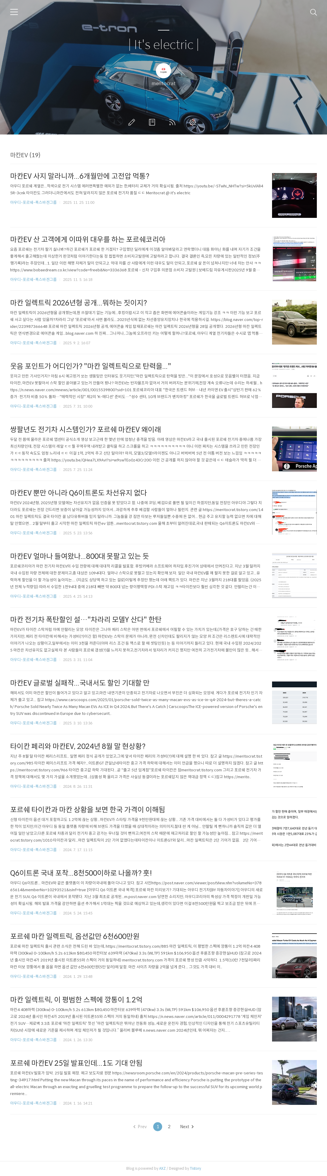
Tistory (195, 1168)
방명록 (153, 122)
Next (187, 1126)
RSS (173, 122)
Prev (140, 1126)
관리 (194, 122)
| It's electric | (163, 45)
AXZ (162, 1168)
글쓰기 (133, 122)
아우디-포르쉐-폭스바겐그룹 (33, 202)
